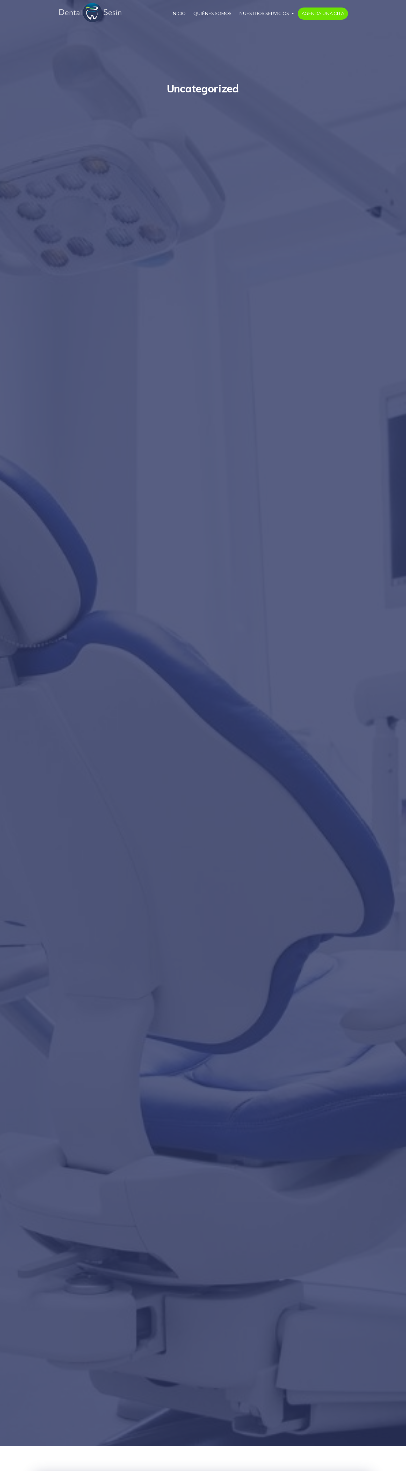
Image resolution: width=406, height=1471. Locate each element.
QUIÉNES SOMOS (212, 13)
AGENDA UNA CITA (323, 13)
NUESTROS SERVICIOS (266, 13)
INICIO (178, 13)
